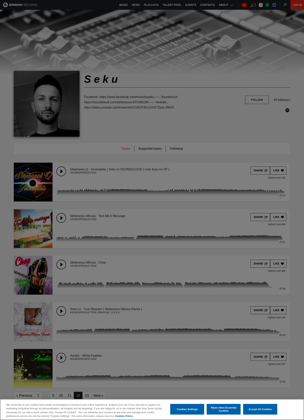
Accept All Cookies (260, 409)
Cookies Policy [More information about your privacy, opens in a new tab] (124, 416)
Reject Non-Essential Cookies (224, 409)
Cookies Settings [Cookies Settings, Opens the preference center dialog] (187, 409)
